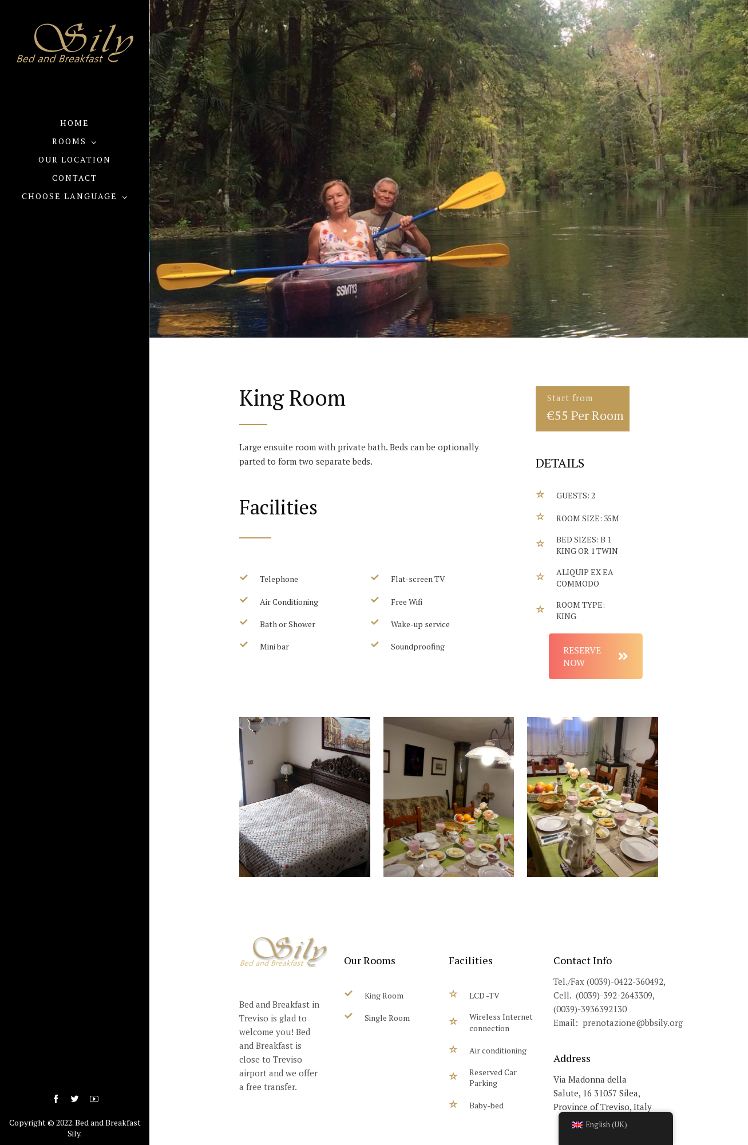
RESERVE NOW (638, 656)
